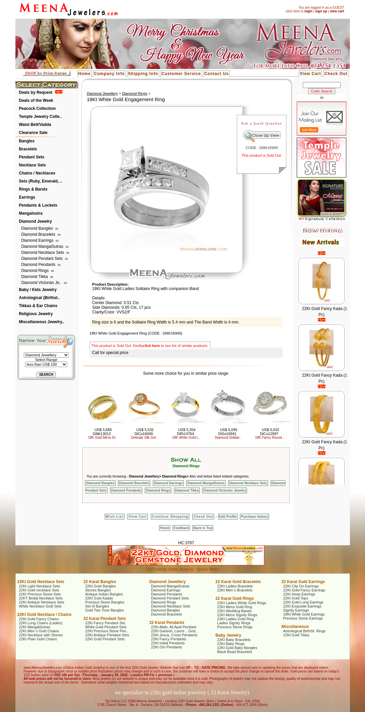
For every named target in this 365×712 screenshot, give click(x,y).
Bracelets (28, 149)
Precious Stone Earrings (303, 618)
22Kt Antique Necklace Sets (42, 602)
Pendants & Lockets (38, 205)
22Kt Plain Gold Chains (38, 639)
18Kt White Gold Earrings (304, 614)
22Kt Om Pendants (166, 647)
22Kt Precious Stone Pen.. (106, 631)
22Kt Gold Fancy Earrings (304, 590)
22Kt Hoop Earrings (299, 594)
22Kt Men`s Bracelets (234, 590)
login (308, 11)
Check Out (335, 73)
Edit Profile (228, 516)
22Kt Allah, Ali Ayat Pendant (173, 627)
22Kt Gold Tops (295, 598)
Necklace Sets (32, 165)
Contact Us (216, 73)
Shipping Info (143, 73)
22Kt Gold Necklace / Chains (44, 614)
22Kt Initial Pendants (168, 643)
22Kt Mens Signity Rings (237, 615)
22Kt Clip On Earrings (300, 586)
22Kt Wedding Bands (234, 611)
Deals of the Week (36, 100)
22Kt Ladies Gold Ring (235, 619)
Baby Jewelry (228, 635)
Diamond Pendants (39, 264)
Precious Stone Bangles (104, 602)
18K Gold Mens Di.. (102, 437)
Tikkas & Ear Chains (38, 305)
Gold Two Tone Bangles (104, 610)
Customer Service (181, 73)
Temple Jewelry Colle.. (40, 116)
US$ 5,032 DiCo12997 (269, 432)
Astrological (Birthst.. (39, 297)
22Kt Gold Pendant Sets (104, 639)
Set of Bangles (97, 606)
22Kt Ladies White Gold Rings (241, 603)
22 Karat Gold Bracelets (238, 581)
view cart (337, 11)
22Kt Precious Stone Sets (40, 594)
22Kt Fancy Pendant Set (105, 623)
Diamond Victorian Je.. (42, 282)
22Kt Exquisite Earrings (302, 606)
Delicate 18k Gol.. (144, 437)
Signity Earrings (296, 610)
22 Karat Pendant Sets (104, 618)
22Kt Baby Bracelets (234, 640)
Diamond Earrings (38, 240)
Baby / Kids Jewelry (38, 289)
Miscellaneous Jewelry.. (41, 321)
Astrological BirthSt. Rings (304, 631)
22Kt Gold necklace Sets (39, 590)
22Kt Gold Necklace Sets (41, 581)
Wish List (114, 516)
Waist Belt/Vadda (35, 124)
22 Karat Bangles (99, 581)
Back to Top (202, 528)
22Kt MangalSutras (35, 627)
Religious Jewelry (36, 313)
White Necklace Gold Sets (40, 606)
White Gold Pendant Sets (105, 627)
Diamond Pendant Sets (42, 258)
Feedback (181, 528)
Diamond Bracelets (39, 234)
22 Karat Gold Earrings (303, 581)
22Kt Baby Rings (231, 644)
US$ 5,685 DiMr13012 (102, 432)
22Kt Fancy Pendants (168, 639)
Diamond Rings (35, 270)
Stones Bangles (98, 590)
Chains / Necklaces (37, 173)
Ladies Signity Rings (234, 623)
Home (84, 73)
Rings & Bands (33, 189)
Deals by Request (36, 92)
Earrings (27, 197)
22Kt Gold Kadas (99, 598)
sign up (321, 11)
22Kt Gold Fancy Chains (39, 619)
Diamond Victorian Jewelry (224, 490)
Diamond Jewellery (102, 93)
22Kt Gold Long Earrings (303, 602)
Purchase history (254, 516)
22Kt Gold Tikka (296, 635)
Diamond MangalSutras (43, 246)
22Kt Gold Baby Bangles (237, 648)
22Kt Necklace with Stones (41, 635)
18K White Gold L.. (186, 437)
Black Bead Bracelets (234, 652)
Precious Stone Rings (235, 627)
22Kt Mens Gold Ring (234, 607)
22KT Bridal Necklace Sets (41, 598)
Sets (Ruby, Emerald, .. (40, 181)
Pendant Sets (31, 157)
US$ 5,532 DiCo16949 (144, 432)
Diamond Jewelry (35, 221)
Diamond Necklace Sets (43, 252)
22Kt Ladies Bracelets (235, 586)
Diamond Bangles (37, 228)
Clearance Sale (33, 132)
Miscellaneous (295, 626)
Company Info (109, 73)
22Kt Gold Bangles (100, 586)
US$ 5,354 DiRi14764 (186, 432)
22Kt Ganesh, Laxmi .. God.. (174, 631)
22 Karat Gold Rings (234, 598)
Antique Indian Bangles (104, 594)
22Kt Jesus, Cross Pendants (174, 635)
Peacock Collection (37, 108)
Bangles (27, 141)
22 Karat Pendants (166, 622)
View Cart (310, 73)
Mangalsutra (31, 213)
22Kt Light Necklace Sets (39, 586)
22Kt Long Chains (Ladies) (41, 623)
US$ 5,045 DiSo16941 (227, 432)
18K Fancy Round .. (269, 437)
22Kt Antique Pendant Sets (107, 635)
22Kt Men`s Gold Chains (39, 631)
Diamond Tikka (35, 276)
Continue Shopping (170, 516)
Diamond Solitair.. (228, 437)
